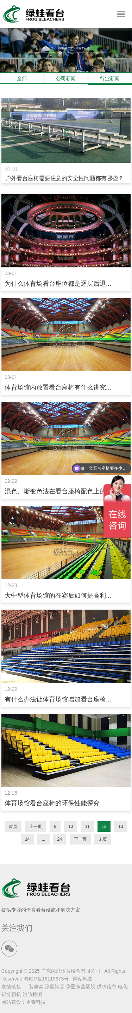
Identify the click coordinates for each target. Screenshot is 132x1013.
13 (120, 826)
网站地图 (83, 979)
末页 (103, 839)
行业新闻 (110, 78)
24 (59, 839)
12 (104, 826)
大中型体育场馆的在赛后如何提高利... (58, 595)
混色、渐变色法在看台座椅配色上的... (58, 491)
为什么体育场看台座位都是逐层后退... (58, 283)
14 (27, 839)
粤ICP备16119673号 (46, 979)
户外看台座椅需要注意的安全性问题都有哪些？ (64, 178)
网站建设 (11, 1002)
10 (70, 826)
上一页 (35, 826)
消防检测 (32, 994)
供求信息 (107, 986)
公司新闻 (66, 78)
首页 (13, 826)
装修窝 (36, 986)
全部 (22, 78)
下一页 (80, 839)
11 (87, 826)
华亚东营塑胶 (80, 986)
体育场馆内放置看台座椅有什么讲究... (58, 387)
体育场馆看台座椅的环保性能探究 (52, 803)
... (43, 839)
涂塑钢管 (54, 986)
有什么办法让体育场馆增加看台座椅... (58, 699)
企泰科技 (36, 1002)
